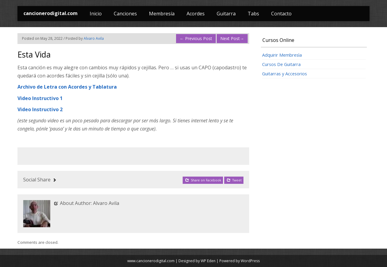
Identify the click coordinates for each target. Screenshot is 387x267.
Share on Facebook (203, 180)
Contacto (281, 13)
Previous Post (196, 38)
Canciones (125, 13)
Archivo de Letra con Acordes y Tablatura (67, 86)
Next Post (232, 38)
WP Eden (208, 260)
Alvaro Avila (94, 38)
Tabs (253, 13)
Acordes (196, 13)
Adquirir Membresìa (282, 55)
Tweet (234, 180)
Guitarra (226, 13)
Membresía (162, 13)
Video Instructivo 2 (40, 109)
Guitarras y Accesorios (284, 74)
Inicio (96, 13)
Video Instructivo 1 (40, 98)
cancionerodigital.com (50, 13)
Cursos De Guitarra (281, 64)
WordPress (250, 260)
